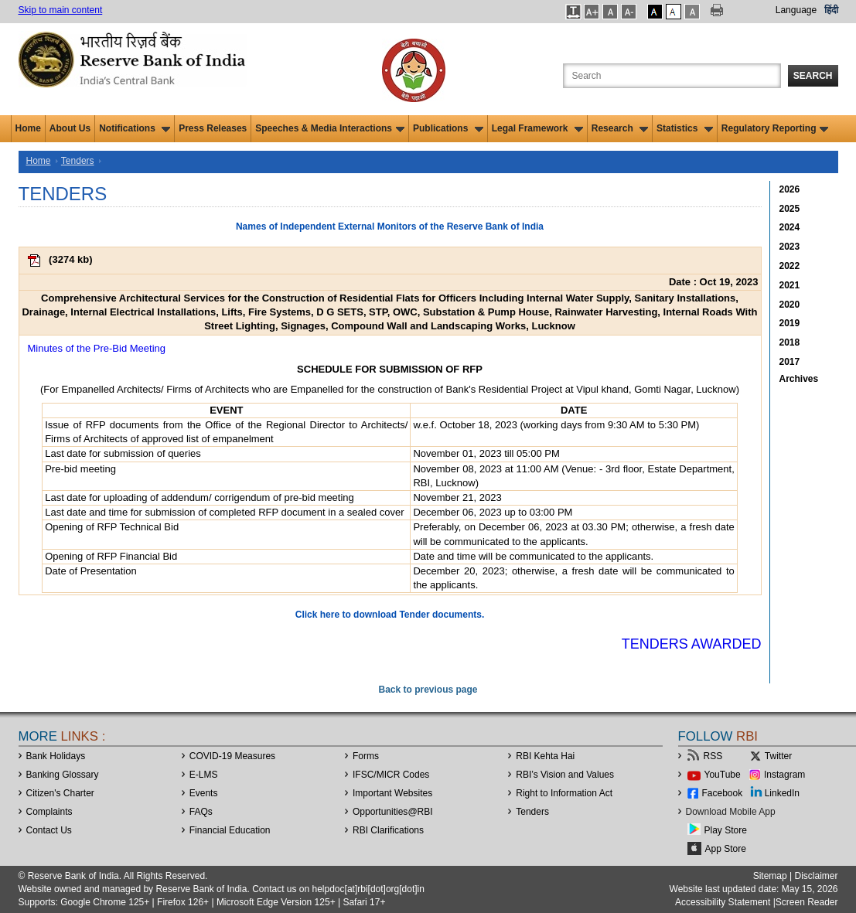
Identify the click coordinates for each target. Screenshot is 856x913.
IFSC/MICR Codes (391, 774)
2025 (789, 208)
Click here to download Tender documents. (389, 614)
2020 (789, 304)
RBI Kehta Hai (545, 756)
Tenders (77, 160)
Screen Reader (807, 902)
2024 (789, 227)
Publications (448, 128)
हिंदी (831, 10)
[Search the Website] (672, 75)
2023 (789, 246)
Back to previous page (427, 689)
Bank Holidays (56, 756)
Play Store (725, 830)
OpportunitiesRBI (393, 811)
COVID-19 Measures (232, 756)
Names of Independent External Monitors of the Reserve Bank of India (390, 226)
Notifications (134, 128)
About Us (69, 128)
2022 (789, 266)
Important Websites (392, 793)
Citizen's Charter (60, 793)
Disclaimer (815, 875)
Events (203, 793)
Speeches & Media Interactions (329, 128)
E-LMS (203, 774)
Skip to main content (61, 10)
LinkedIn (782, 793)
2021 (789, 285)
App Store (725, 848)
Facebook (722, 793)
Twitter (778, 756)
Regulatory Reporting (775, 128)
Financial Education (230, 830)
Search (813, 75)
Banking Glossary (62, 774)
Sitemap (770, 875)
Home (28, 128)
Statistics (684, 128)
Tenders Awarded (692, 644)
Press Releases (213, 128)
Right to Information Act (564, 793)
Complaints (49, 811)
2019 (789, 323)
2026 (789, 189)
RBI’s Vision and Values (565, 774)
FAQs (201, 811)
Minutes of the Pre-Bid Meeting (96, 348)
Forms (366, 756)
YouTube (722, 774)
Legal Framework (537, 128)
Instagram (784, 774)
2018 (789, 342)
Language (796, 10)
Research (620, 128)
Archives (799, 378)
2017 (789, 361)
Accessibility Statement (722, 902)
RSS (713, 756)
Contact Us (49, 830)
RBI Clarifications (388, 830)
